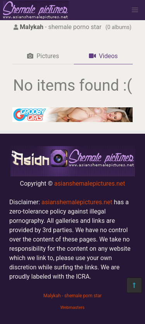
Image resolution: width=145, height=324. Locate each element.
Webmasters (72, 307)
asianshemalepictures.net (89, 183)
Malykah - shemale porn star (72, 295)
